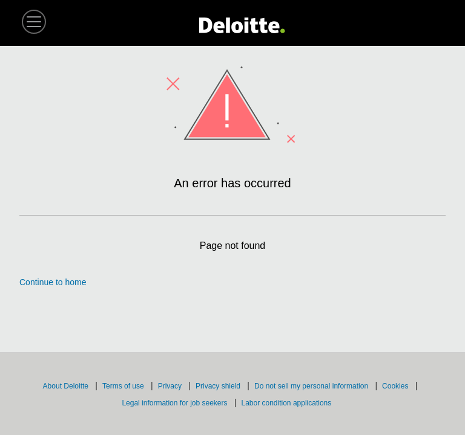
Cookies (396, 386)
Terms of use (124, 386)
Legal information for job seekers (175, 403)
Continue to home (53, 282)
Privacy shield (219, 386)
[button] (34, 22)
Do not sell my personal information (312, 386)
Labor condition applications (287, 403)
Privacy (171, 386)
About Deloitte (67, 386)
